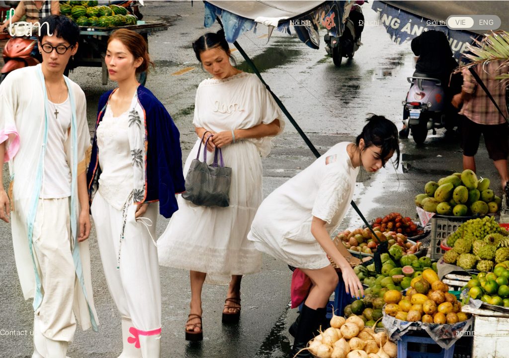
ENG (486, 22)
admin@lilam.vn (482, 332)
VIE (460, 22)
